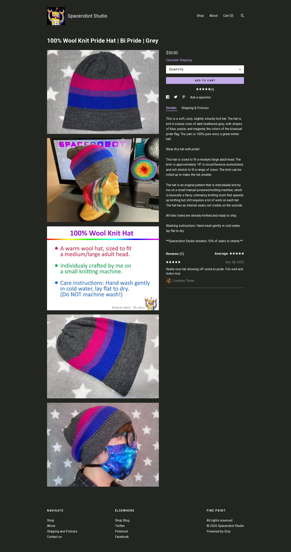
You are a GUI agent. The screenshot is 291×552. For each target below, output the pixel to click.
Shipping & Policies (195, 108)
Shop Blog (122, 520)
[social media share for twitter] (176, 97)
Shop (200, 16)
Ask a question (200, 97)
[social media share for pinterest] (184, 97)
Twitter (120, 526)
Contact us (54, 537)
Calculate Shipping (179, 60)
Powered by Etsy (219, 531)
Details (171, 108)
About (213, 16)
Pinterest (121, 531)
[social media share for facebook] (168, 97)
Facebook (122, 537)
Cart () (228, 16)
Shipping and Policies (62, 531)
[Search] (242, 16)
